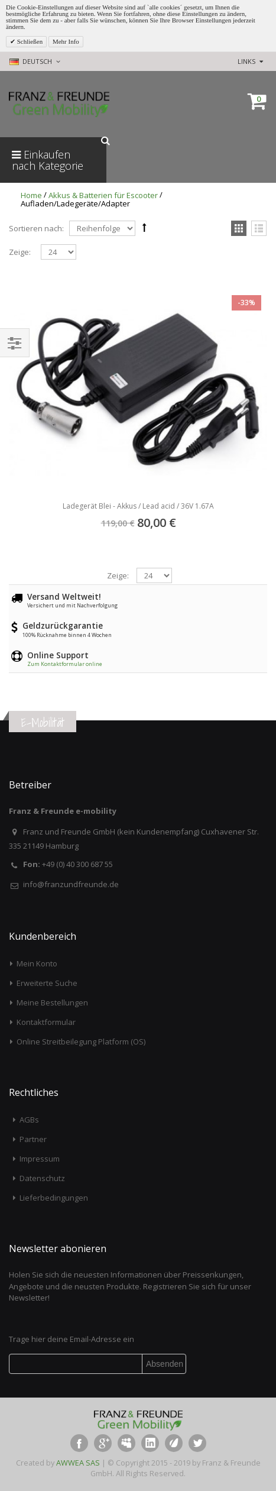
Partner (33, 1139)
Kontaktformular (46, 1022)
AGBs (29, 1119)
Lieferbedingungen (54, 1197)
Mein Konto (37, 963)
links (246, 61)
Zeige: (20, 252)
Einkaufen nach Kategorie (47, 160)
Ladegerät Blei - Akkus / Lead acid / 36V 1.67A (138, 506)
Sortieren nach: (36, 228)
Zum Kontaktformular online (64, 664)
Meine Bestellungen (52, 1002)
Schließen (29, 41)
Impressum (40, 1158)
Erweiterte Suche (47, 983)
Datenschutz (42, 1178)
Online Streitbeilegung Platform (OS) (81, 1041)
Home (31, 195)
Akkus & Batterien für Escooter (103, 195)
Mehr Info (66, 41)
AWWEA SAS (78, 1462)
